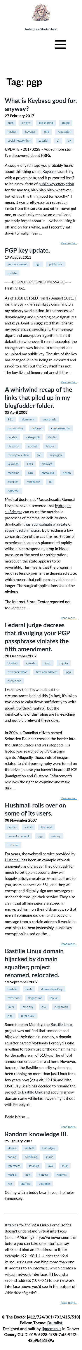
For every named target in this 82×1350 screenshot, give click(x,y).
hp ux (54, 997)
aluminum (28, 419)
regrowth (13, 490)
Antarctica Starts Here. (41, 29)
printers (61, 1174)
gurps (49, 1156)
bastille (12, 989)
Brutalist (54, 1322)
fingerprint (35, 997)
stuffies (25, 1183)
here (54, 1061)
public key (55, 264)
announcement (17, 264)
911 (10, 419)
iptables (34, 1165)
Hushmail (12, 859)
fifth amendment (46, 671)
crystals (12, 437)
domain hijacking (52, 989)
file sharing (46, 122)
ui (58, 140)
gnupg (66, 122)
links (30, 463)
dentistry (13, 446)
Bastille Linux (62, 1024)
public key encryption (56, 184)
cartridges (48, 1148)
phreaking (48, 472)
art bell (29, 1148)
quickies (13, 481)
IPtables (11, 1225)
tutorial (43, 140)
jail (39, 455)
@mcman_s (51, 1328)
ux (69, 140)
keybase (30, 131)
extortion (13, 997)
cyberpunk (33, 437)
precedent (14, 680)
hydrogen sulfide (18, 455)
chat (10, 122)
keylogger (56, 455)
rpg (10, 1183)
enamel (32, 446)
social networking (19, 140)
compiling (31, 1156)
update (12, 273)
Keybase (49, 171)
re (50, 481)
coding (12, 1156)
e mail (28, 827)
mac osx (28, 1006)
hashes (12, 131)
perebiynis (61, 1006)
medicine (13, 472)
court (47, 663)
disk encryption (17, 671)
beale (29, 989)
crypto (26, 122)
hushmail (46, 827)
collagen (37, 428)
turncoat (13, 845)
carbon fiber (15, 428)
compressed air (60, 428)
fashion (50, 446)
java (50, 1165)
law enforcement (18, 836)
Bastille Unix (32, 1092)
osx (44, 1006)
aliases (12, 1148)
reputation (64, 131)
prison (67, 472)
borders (12, 663)
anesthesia (49, 419)
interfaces (14, 1165)
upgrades (44, 1183)
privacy (56, 836)
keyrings (13, 463)
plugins (43, 1174)
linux (11, 1006)
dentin (52, 437)
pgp (46, 131)
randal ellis (33, 481)
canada (30, 663)
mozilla (12, 1174)
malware (47, 463)
